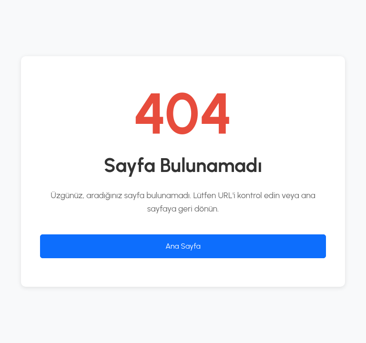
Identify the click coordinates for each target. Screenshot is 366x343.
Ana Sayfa (183, 246)
